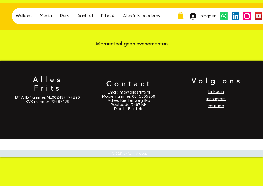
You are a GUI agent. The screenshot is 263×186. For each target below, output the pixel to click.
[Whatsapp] (224, 16)
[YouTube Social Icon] (258, 16)
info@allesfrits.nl (134, 92)
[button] (181, 15)
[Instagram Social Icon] (247, 16)
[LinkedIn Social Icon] (235, 16)
